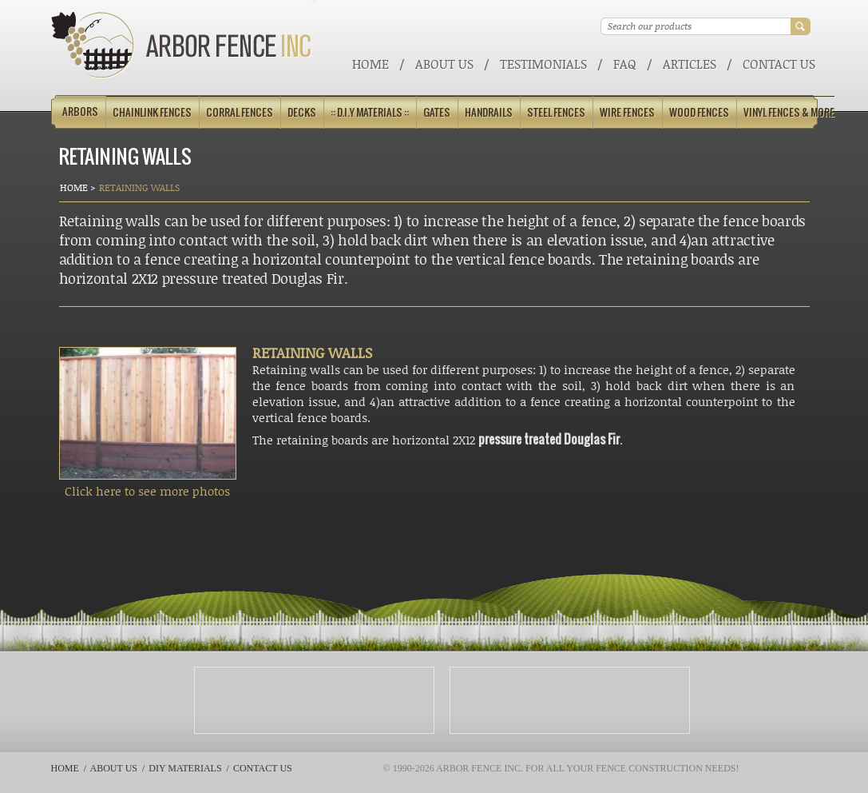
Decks (301, 112)
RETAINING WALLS (312, 352)
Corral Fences (239, 112)
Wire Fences (627, 112)
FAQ (624, 63)
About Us (444, 63)
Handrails (489, 112)
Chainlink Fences (152, 112)
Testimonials (543, 63)
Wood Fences (699, 112)
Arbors (80, 111)
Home (370, 63)
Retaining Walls (139, 187)
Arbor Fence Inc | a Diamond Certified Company (181, 45)
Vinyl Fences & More (788, 112)
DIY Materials (185, 768)
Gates (436, 112)
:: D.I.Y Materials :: (370, 112)
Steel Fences (556, 112)
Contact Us (779, 63)
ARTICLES (689, 63)
